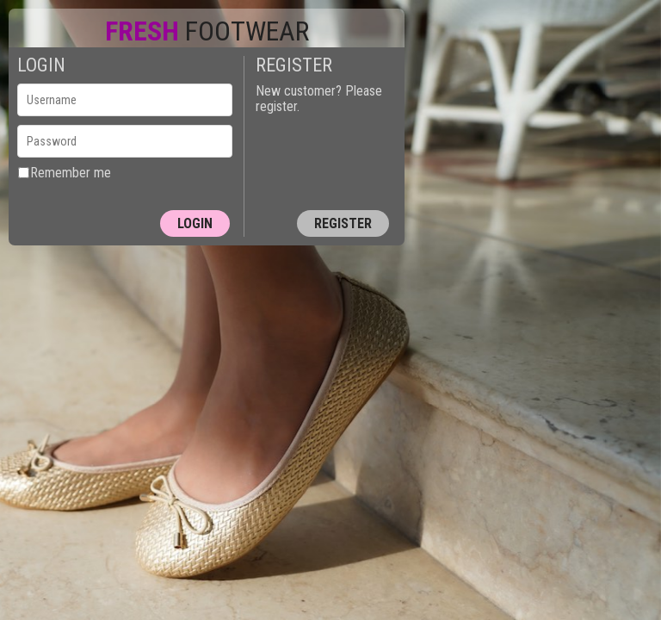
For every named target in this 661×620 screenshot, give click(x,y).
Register (343, 223)
